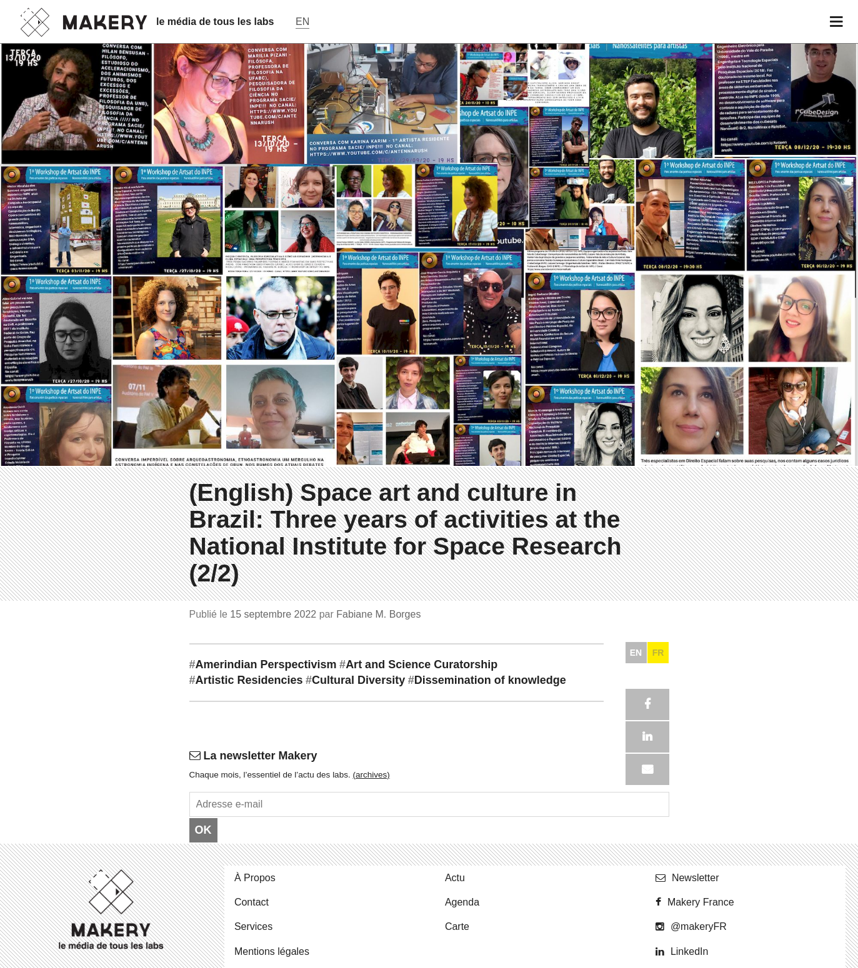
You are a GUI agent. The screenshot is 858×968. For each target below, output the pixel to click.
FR (658, 956)
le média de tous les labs (215, 21)
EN (636, 956)
